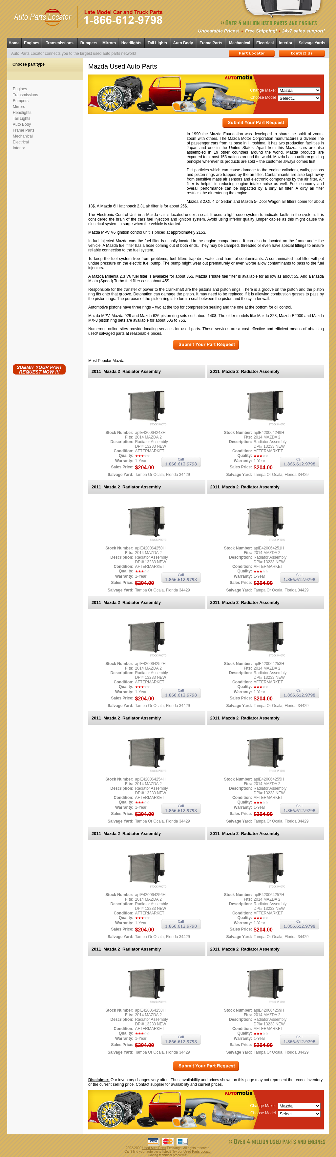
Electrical (265, 43)
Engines (31, 43)
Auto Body (183, 43)
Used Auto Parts (154, 1148)
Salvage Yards (312, 43)
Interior (285, 43)
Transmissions (60, 43)
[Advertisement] (39, 256)
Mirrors (109, 43)
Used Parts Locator (197, 1151)
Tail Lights (157, 43)
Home (14, 43)
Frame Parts (211, 43)
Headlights (131, 43)
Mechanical (239, 43)
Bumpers (88, 43)
